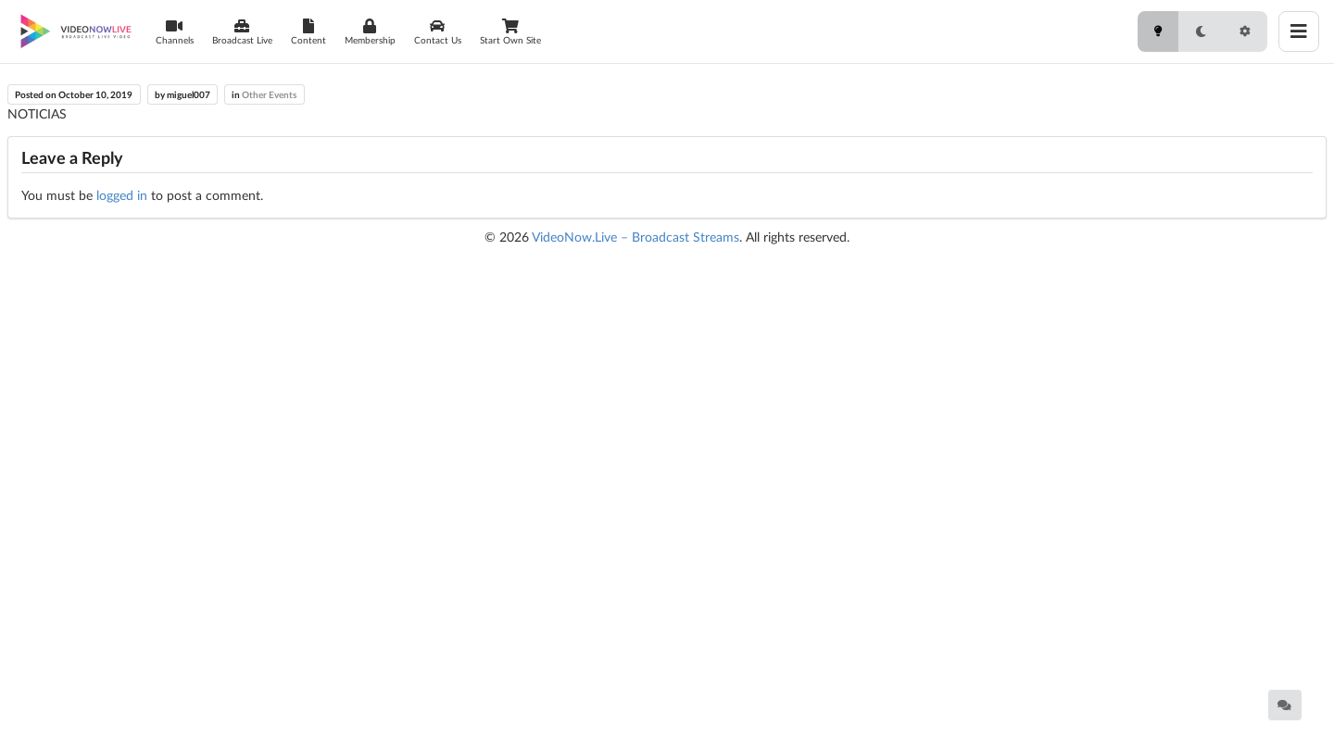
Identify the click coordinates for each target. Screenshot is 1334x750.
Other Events (269, 94)
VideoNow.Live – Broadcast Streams (635, 236)
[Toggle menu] (1298, 31)
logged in (121, 195)
